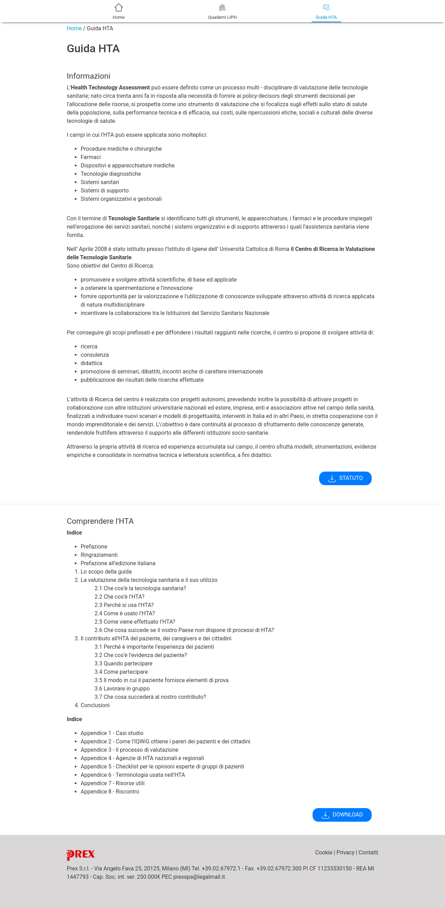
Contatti (368, 852)
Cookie (323, 852)
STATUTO (345, 478)
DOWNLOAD (342, 815)
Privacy (346, 852)
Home (74, 28)
